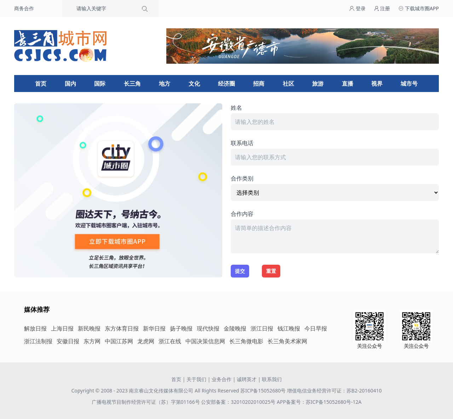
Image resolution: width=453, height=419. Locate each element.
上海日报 (62, 328)
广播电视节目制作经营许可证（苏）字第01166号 (146, 401)
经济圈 (226, 83)
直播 (347, 83)
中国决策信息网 (205, 341)
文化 (194, 83)
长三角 (132, 83)
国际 (99, 83)
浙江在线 (170, 341)
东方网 (92, 341)
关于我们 (196, 379)
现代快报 (208, 328)
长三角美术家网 (287, 341)
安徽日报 (68, 341)
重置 (271, 271)
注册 (382, 8)
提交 (240, 271)
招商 (258, 83)
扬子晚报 (181, 328)
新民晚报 (89, 328)
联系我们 (272, 379)
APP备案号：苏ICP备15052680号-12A (319, 401)
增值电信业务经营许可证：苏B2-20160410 (334, 390)
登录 (357, 8)
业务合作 (221, 379)
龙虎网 (145, 341)
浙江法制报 (38, 341)
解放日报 (35, 328)
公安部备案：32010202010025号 (239, 401)
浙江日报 (262, 328)
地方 (164, 83)
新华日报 (154, 328)
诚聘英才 (247, 379)
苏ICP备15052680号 (263, 390)
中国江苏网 (119, 341)
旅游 (317, 83)
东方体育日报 (122, 328)
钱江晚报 (288, 328)
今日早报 (315, 328)
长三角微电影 (246, 341)
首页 (40, 83)
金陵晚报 (235, 328)
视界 (377, 83)
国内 (70, 83)
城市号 (409, 83)
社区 (288, 83)
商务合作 (24, 8)
